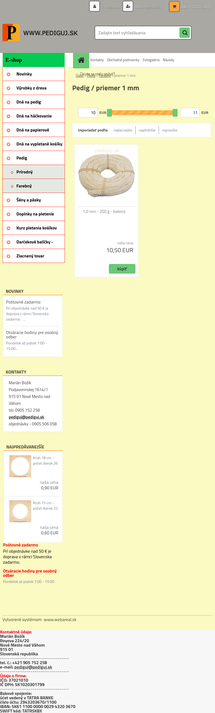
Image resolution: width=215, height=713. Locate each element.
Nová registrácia (147, 7)
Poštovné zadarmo (23, 302)
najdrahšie (147, 130)
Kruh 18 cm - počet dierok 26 (45, 460)
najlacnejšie (123, 130)
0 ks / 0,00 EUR (195, 7)
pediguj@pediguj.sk (26, 417)
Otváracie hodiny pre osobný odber (32, 334)
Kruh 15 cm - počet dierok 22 (45, 505)
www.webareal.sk (60, 619)
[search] (185, 33)
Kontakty (97, 60)
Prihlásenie (110, 7)
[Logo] (40, 32)
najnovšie (170, 130)
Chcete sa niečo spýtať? (97, 74)
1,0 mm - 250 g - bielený (104, 211)
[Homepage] (82, 60)
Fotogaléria (151, 60)
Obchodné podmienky (123, 60)
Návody (168, 60)
